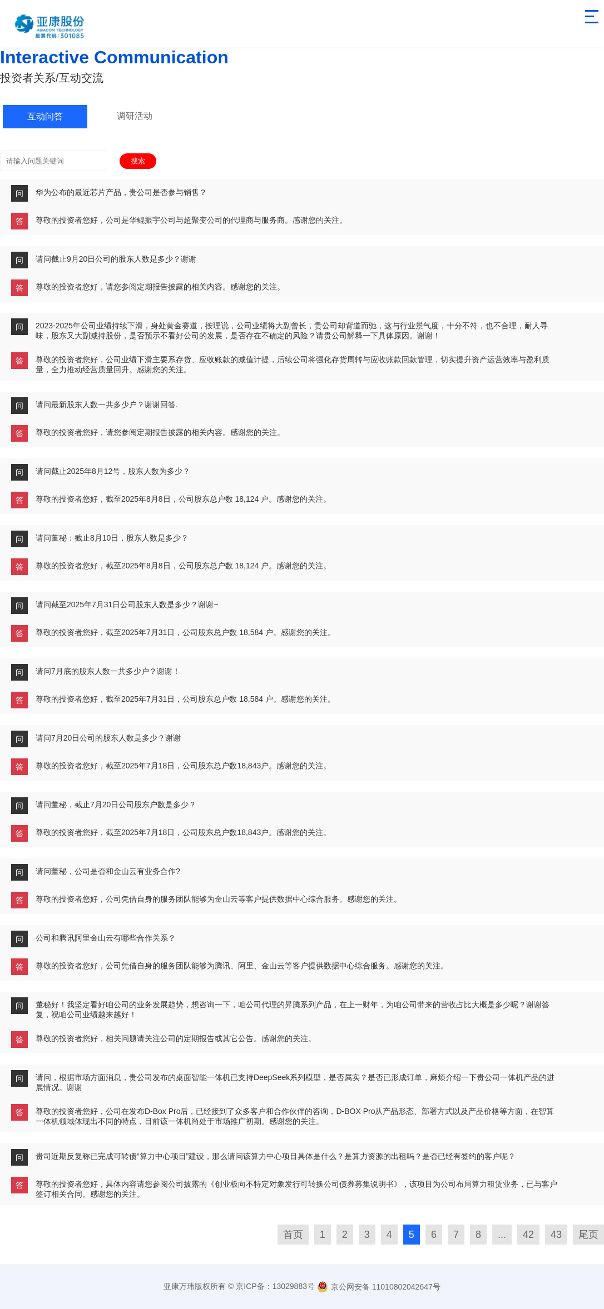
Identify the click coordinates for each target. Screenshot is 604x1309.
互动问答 (45, 116)
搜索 (138, 161)
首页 (293, 1234)
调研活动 (134, 116)
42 (528, 1234)
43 (556, 1234)
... (502, 1234)
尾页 (588, 1234)
